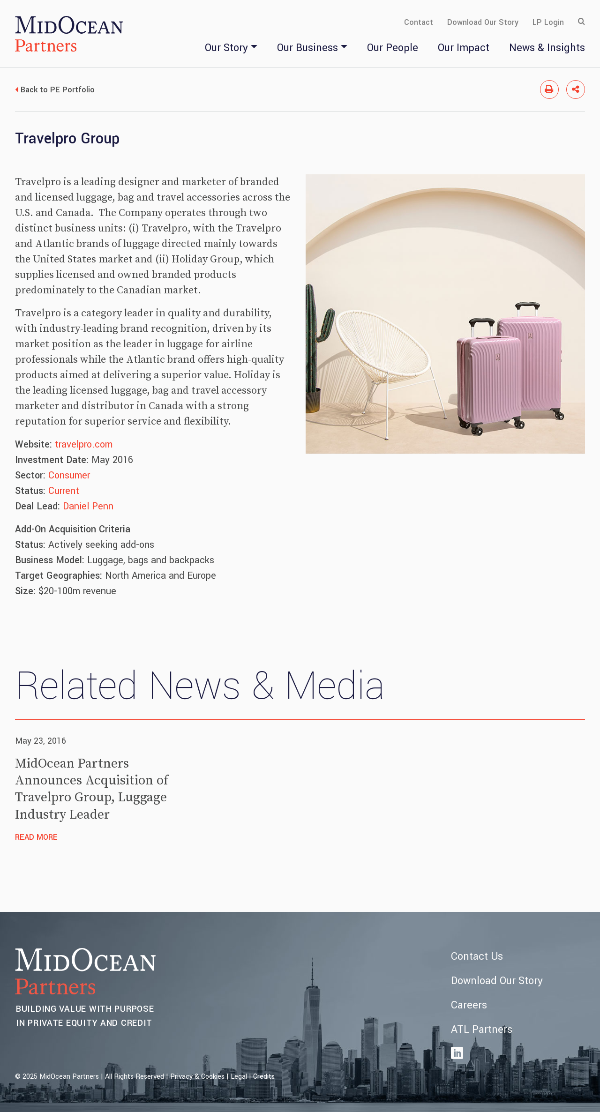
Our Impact (463, 47)
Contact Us (477, 956)
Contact (418, 22)
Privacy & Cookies (197, 1077)
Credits (264, 1077)
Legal (239, 1077)
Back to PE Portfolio (58, 89)
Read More (36, 837)
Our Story (226, 47)
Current (63, 491)
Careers (469, 1005)
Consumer (69, 475)
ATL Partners (481, 1029)
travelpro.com (83, 444)
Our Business (307, 47)
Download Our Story (482, 22)
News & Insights (547, 47)
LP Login (548, 22)
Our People (392, 47)
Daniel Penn (88, 506)
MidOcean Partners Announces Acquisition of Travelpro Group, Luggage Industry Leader (91, 789)
